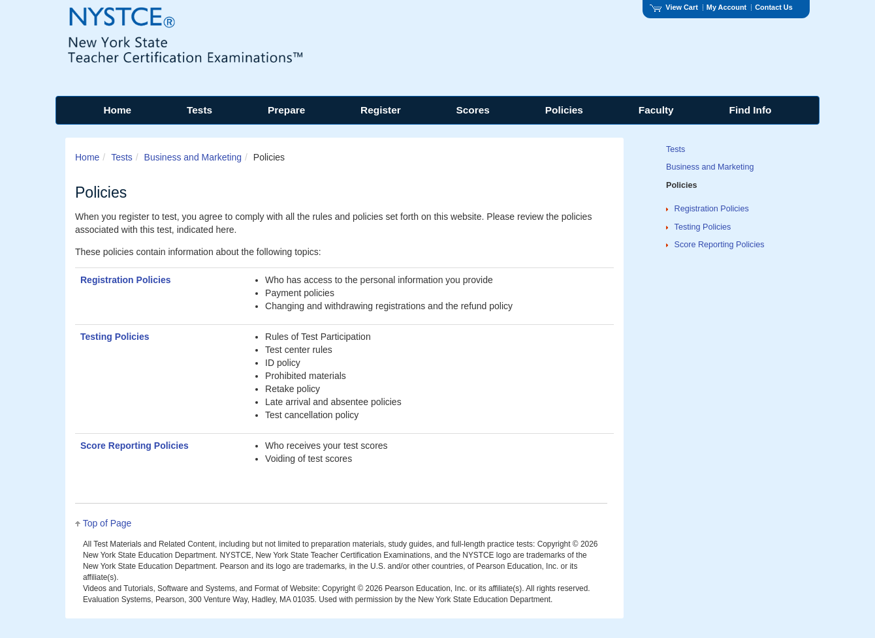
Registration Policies (125, 280)
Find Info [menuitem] (750, 109)
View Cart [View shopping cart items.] (674, 7)
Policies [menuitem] (564, 109)
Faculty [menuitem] (656, 109)
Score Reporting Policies (134, 445)
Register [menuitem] (380, 109)
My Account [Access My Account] (726, 7)
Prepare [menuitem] (286, 109)
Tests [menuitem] (199, 109)
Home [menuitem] (117, 109)
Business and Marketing (193, 157)
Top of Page (107, 523)
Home (87, 157)
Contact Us (774, 7)
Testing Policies (115, 336)
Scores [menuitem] (473, 109)
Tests (122, 157)
